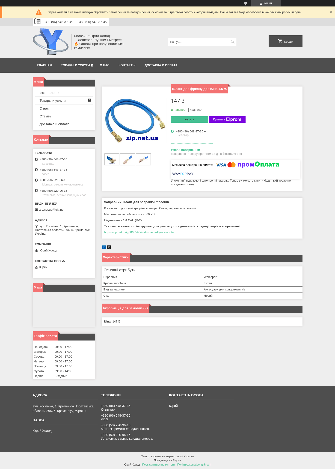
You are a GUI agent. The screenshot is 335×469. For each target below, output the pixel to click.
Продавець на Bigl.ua (167, 460)
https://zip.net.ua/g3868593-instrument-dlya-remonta (139, 232)
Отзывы (46, 116)
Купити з (227, 119)
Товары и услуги (75, 65)
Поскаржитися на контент (158, 464)
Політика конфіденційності (194, 464)
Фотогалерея (50, 93)
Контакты (127, 65)
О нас (105, 65)
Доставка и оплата (161, 65)
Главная (44, 65)
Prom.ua (189, 456)
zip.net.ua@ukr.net (52, 209)
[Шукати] (233, 42)
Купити (189, 119)
